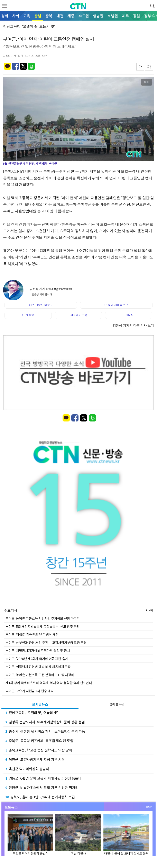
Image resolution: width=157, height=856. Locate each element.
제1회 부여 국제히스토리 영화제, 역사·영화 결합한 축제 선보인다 (49, 682)
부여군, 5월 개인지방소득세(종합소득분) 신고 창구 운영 (43, 626)
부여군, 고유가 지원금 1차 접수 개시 (30, 690)
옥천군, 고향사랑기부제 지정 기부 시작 (35, 759)
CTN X (128, 315)
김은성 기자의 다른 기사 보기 (133, 325)
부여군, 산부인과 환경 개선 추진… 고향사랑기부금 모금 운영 (46, 642)
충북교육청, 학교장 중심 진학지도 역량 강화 (38, 750)
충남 (37, 15)
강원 (136, 15)
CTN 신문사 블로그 (41, 305)
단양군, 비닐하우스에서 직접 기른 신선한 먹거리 (41, 787)
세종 (70, 15)
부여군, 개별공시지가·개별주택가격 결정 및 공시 (38, 650)
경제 (4, 15)
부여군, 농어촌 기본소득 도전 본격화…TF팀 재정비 (40, 674)
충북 (48, 15)
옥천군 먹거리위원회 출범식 (27, 768)
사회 (15, 15)
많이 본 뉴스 (117, 704)
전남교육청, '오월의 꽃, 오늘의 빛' (31, 712)
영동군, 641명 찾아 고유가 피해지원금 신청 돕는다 (43, 778)
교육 (26, 15)
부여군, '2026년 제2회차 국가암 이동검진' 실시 (37, 658)
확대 (146, 82)
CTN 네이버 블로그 (116, 305)
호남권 (113, 15)
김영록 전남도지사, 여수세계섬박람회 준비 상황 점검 (45, 721)
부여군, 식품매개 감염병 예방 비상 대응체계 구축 (38, 666)
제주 (125, 15)
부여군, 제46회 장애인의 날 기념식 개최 (32, 634)
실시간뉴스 (40, 704)
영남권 (98, 15)
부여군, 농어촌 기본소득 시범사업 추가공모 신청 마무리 (43, 618)
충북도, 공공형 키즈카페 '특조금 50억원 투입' (39, 740)
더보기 (149, 610)
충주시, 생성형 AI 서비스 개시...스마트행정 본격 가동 (45, 731)
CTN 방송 (28, 315)
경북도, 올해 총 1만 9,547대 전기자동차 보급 (40, 796)
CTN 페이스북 (78, 315)
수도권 (83, 15)
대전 (59, 15)
